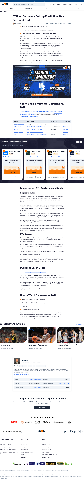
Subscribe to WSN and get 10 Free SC (42, 1)
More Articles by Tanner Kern (22, 375)
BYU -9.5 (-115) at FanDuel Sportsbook (35, 272)
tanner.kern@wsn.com (35, 380)
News (58, 4)
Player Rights (45, 453)
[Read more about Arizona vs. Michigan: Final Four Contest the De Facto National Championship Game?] (42, 345)
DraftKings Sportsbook (19, 124)
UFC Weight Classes (5, 446)
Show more (80, 324)
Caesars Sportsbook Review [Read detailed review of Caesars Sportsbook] (33, 156)
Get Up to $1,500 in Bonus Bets (34, 129)
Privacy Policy (46, 446)
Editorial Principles (47, 443)
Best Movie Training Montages (8, 451)
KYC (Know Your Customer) (49, 456)
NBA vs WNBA (4, 443)
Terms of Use (45, 448)
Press (22, 456)
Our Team (23, 448)
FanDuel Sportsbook (18, 126)
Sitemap (23, 458)
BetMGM (16, 129)
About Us (23, 443)
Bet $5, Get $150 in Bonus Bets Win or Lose (37, 134)
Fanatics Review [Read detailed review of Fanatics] (74, 156)
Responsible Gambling (68, 4)
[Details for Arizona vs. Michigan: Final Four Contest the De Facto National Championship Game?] (42, 335)
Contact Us (24, 446)
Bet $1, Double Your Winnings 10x (35, 132)
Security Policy (46, 458)
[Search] (42, 4)
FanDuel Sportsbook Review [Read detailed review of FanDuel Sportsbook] (10, 156)
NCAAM (5, 11)
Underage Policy (46, 451)
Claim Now (65, 126)
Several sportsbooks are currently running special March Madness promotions (41, 111)
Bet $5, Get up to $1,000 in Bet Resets (36, 126)
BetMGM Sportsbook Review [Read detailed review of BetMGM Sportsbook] (55, 156)
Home (1, 11)
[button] (77, 142)
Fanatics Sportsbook (64, 384)
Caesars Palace (37, 388)
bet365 (15, 134)
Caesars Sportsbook (18, 132)
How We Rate (24, 451)
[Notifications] (81, 4)
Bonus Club (52, 4)
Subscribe (42, 409)
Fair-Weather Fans (5, 448)
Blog (76, 4)
